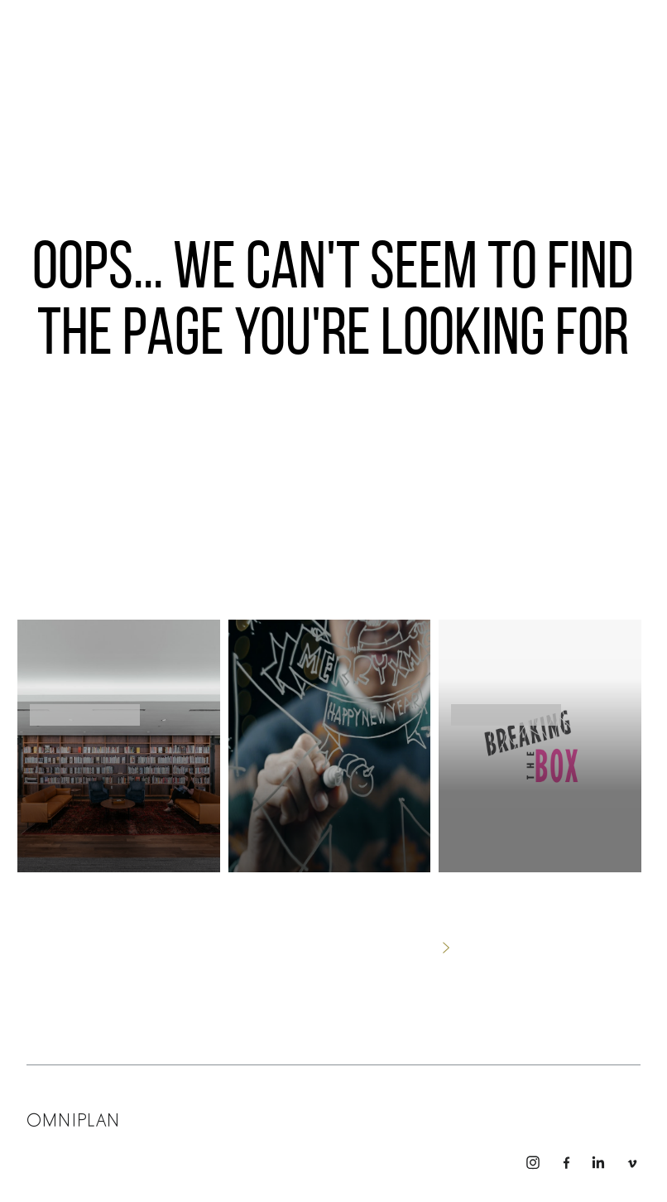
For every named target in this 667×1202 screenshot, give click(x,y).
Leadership (176, 1116)
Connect (356, 1116)
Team (270, 1116)
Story (309, 1116)
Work (231, 1116)
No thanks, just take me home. (333, 947)
